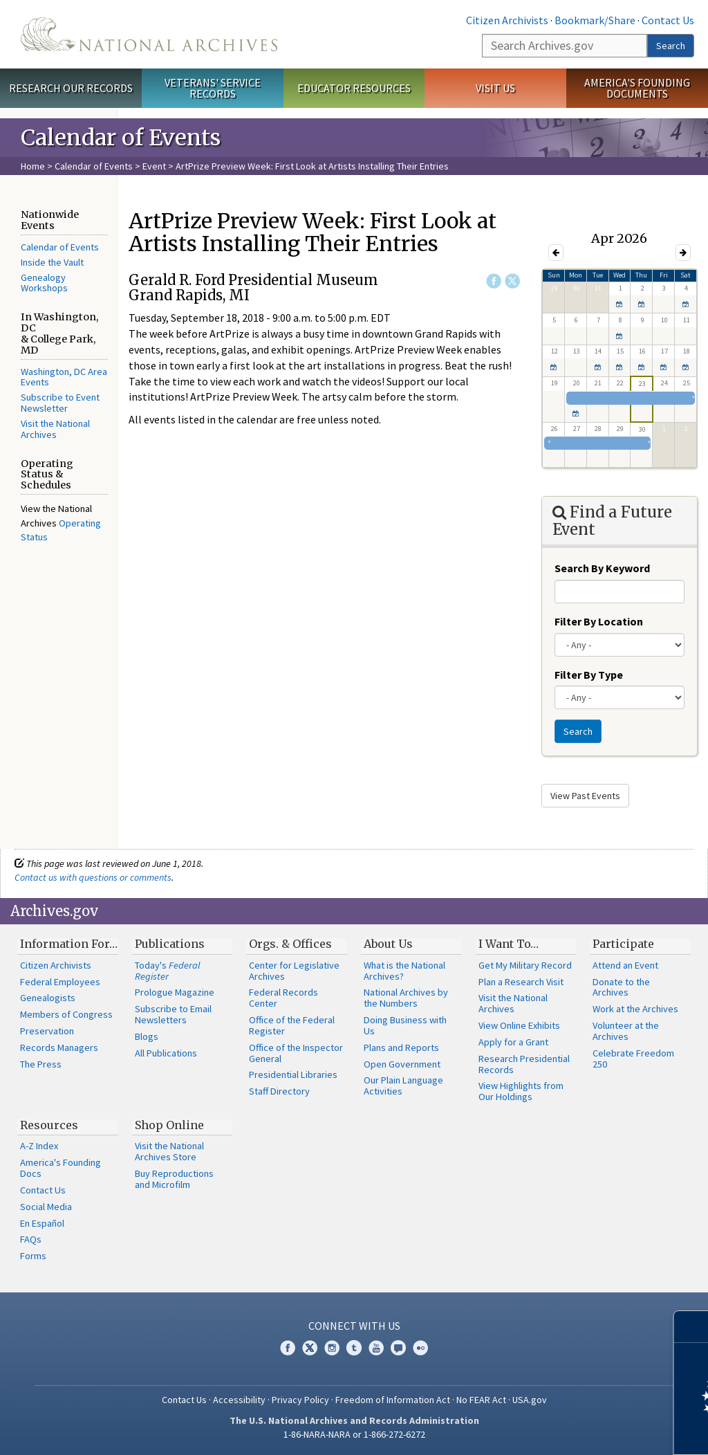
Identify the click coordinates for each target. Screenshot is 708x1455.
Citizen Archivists (507, 20)
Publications (170, 944)
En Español (42, 1223)
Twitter (512, 281)
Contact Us (668, 20)
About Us (388, 944)
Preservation (47, 1031)
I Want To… (508, 944)
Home (33, 166)
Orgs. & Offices (290, 944)
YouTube (376, 1347)
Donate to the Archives (621, 987)
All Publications (166, 1053)
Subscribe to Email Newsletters (173, 1014)
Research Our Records (71, 88)
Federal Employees (60, 982)
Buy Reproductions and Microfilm (174, 1179)
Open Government (402, 1064)
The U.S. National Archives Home (149, 34)
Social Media (46, 1206)
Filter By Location (599, 621)
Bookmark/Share (595, 20)
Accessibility (239, 1399)
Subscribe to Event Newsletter (60, 402)
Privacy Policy (300, 1399)
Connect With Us (354, 1326)
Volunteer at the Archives (626, 1031)
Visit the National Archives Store (169, 1151)
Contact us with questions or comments (93, 877)
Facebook (493, 281)
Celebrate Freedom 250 (633, 1058)
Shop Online (169, 1125)
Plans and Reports (401, 1047)
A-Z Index (39, 1146)
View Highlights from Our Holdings (520, 1091)
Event (154, 166)
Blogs (146, 1036)
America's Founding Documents (637, 88)
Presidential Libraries (293, 1074)
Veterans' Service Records (213, 88)
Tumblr (354, 1347)
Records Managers (59, 1047)
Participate (623, 944)
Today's (168, 970)
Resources (49, 1125)
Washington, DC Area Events (64, 377)
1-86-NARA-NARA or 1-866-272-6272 (354, 1434)
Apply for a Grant (513, 1042)
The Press (41, 1064)
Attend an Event (625, 965)
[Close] (691, 1326)
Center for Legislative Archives (294, 970)
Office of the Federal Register (292, 1025)
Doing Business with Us (405, 1025)
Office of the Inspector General (296, 1053)
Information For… (69, 944)
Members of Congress (66, 1014)
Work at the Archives (635, 1009)
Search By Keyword (602, 568)
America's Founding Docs (60, 1168)
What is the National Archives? (404, 970)
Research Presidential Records (524, 1064)
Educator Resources (354, 88)
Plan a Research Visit (520, 982)
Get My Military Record (525, 965)
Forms (33, 1256)
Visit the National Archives (55, 429)
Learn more (585, 1430)
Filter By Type (589, 674)
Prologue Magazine (174, 992)
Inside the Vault (52, 262)
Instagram (332, 1347)
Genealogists (47, 997)
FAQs (30, 1239)
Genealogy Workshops (44, 283)
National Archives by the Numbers (406, 997)
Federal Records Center (283, 997)
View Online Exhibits (519, 1025)
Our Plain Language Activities (403, 1085)
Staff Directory (279, 1091)
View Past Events (585, 795)
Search (670, 45)
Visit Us (495, 88)
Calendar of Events (94, 166)
